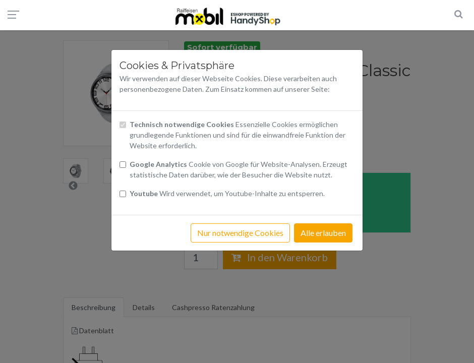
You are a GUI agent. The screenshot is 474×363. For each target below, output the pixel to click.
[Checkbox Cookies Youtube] (123, 194)
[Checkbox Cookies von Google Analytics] (123, 164)
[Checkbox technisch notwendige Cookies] (123, 125)
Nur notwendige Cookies (240, 232)
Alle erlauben (323, 232)
